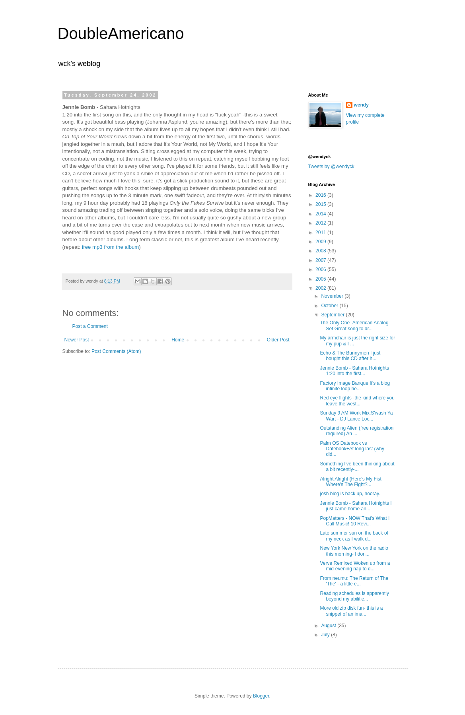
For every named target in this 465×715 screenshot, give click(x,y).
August (329, 625)
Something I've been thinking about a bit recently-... (357, 466)
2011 (321, 232)
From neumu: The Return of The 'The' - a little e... (354, 581)
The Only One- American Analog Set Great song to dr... (354, 325)
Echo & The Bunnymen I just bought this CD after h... (350, 355)
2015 (321, 204)
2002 (321, 288)
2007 (321, 260)
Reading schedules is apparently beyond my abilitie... (354, 596)
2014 (321, 214)
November (332, 296)
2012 (321, 223)
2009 (321, 241)
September (333, 315)
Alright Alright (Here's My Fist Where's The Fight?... (350, 481)
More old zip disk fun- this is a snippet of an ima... (351, 610)
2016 (321, 195)
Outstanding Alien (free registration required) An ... (356, 430)
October (330, 305)
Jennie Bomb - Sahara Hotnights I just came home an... (355, 506)
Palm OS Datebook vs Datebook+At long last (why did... (352, 448)
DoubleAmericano (121, 33)
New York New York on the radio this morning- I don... (354, 550)
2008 (321, 251)
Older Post (278, 340)
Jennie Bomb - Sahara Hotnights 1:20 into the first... (354, 370)
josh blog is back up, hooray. (350, 493)
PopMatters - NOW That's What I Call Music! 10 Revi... (354, 521)
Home (177, 340)
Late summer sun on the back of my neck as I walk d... (354, 535)
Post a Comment (90, 326)
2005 (321, 279)
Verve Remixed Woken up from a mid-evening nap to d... (355, 566)
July (326, 634)
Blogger (261, 696)
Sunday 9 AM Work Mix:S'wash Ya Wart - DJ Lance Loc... (356, 415)
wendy (361, 105)
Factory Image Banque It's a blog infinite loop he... (355, 385)
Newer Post (76, 340)
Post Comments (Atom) (116, 351)
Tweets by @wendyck (331, 166)
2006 (321, 269)
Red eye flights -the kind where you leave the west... (357, 400)
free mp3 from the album (110, 247)
